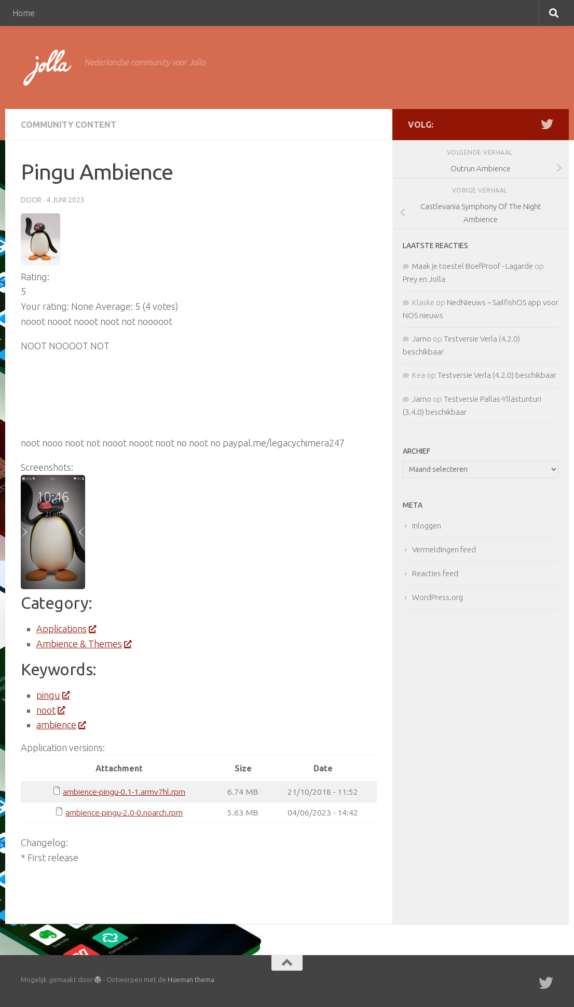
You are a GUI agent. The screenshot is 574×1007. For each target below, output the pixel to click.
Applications (65, 628)
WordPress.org (437, 597)
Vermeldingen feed (444, 549)
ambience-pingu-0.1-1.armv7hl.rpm (124, 791)
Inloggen (426, 525)
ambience (60, 724)
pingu (52, 695)
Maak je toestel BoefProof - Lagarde (472, 266)
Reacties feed (435, 573)
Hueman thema (191, 979)
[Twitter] (547, 124)
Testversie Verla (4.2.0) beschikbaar (497, 375)
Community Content (68, 124)
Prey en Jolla (424, 279)
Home (23, 13)
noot (50, 710)
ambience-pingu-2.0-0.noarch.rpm (124, 812)
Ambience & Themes (83, 643)
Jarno (421, 338)
